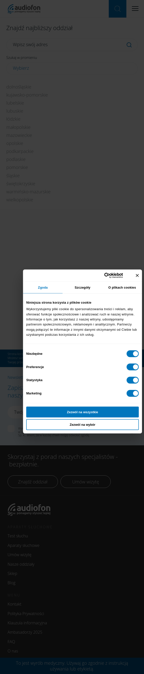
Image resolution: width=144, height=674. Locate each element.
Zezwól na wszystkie (82, 412)
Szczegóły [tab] (82, 287)
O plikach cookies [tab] (122, 287)
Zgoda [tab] (43, 287)
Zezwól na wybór (82, 424)
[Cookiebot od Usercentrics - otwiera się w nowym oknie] (109, 275)
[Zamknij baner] (137, 275)
